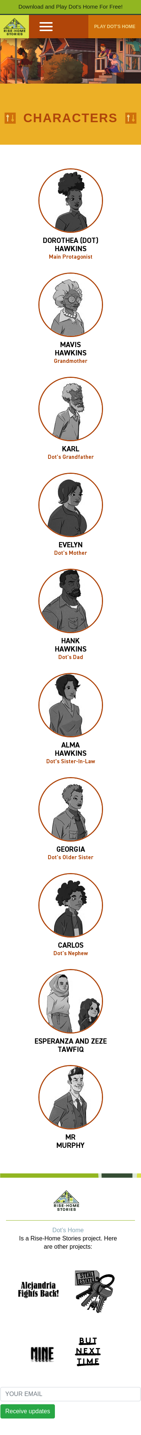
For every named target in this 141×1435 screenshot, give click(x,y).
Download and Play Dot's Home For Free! (70, 6)
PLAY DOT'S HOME (114, 26)
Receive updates (27, 1411)
